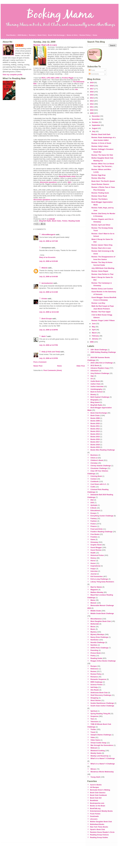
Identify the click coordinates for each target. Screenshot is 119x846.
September (96, 125)
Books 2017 (95, 442)
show (73, 176)
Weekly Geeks (96, 753)
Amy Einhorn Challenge (100, 373)
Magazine (94, 590)
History (93, 558)
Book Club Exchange (99, 413)
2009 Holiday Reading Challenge (103, 352)
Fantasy (94, 518)
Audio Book (95, 381)
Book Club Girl (96, 798)
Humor (93, 563)
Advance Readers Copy (100, 368)
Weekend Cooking (98, 751)
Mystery (94, 632)
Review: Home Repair (99, 271)
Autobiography (96, 389)
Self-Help (94, 687)
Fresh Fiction (95, 814)
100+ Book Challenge (99, 350)
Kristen (44, 299)
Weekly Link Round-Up (99, 756)
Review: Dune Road (99, 196)
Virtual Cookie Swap (98, 743)
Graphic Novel (96, 545)
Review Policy (96, 674)
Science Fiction (97, 685)
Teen (92, 719)
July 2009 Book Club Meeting (102, 268)
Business (94, 455)
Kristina (68, 78)
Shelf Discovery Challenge (101, 695)
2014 (92, 98)
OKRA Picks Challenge (99, 648)
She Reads (95, 690)
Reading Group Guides (99, 837)
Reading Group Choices (99, 835)
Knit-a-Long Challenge (99, 579)
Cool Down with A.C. (99, 484)
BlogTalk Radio (45, 221)
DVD (92, 503)
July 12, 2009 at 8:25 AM (48, 261)
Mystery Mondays (97, 634)
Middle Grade (96, 611)
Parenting (94, 650)
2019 (92, 83)
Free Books (95, 534)
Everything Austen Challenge (102, 516)
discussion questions (48, 182)
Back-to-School (97, 392)
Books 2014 (95, 434)
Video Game (95, 740)
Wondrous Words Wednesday (102, 772)
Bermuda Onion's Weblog (100, 790)
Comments (94, 74)
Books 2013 (95, 431)
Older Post (81, 366)
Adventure (95, 371)
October (95, 122)
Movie (93, 627)
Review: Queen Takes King (101, 245)
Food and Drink (97, 529)
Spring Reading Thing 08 (100, 714)
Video (93, 737)
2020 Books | (22, 35)
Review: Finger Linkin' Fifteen (103, 320)
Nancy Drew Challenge (99, 637)
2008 (92, 342)
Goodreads (94, 816)
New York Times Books (99, 827)
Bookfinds (94, 800)
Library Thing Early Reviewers (102, 582)
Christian (94, 463)
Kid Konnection (97, 576)
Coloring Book (96, 476)
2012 (92, 104)
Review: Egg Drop (98, 175)
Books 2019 (95, 447)
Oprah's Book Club (97, 829)
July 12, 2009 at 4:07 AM (48, 241)
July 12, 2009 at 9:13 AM (48, 292)
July (94, 131)
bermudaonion (47, 283)
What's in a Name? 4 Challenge (103, 764)
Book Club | (42, 35)
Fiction (64, 221)
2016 (92, 92)
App (92, 376)
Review (93, 671)
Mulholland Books (97, 824)
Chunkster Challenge (99, 468)
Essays (93, 513)
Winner (93, 769)
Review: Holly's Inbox (99, 146)
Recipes (94, 666)
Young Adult (95, 777)
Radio (65, 176)
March (94, 333)
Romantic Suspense (98, 679)
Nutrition (94, 645)
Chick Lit (94, 458)
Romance (94, 677)
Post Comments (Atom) (53, 370)
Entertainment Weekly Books (101, 811)
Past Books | (11, 35)
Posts (92, 70)
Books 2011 (95, 426)
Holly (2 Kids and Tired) (51, 352)
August (95, 128)
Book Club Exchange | (56, 35)
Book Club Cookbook (98, 795)
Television (94, 722)
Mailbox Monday (97, 592)
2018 (92, 86)
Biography (95, 400)
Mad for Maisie (96, 587)
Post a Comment (40, 362)
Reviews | (32, 35)
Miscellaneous (96, 619)
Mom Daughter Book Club (101, 621)
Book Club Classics (97, 793)
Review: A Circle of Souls (101, 143)
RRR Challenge (96, 682)
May (94, 327)
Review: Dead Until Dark (100, 134)
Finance (94, 526)
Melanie (45, 268)
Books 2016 (95, 439)
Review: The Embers (99, 199)
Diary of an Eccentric (47, 257)
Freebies (94, 537)
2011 (92, 107)
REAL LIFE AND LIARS (50, 78)
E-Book (93, 508)
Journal (93, 574)
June (94, 324)
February (95, 336)
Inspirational (95, 566)
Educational (95, 510)
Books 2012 (95, 429)
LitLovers (94, 819)
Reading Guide (74, 221)
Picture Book (96, 653)
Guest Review (96, 550)
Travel (93, 732)
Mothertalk (95, 624)
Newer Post (38, 366)
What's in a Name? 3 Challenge (103, 758)
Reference (94, 669)
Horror (93, 561)
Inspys (93, 569)
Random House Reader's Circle (102, 832)
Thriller (93, 729)
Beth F (44, 336)
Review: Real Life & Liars (45, 45)
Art (92, 379)
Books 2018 (95, 445)
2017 (92, 89)
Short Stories (96, 700)
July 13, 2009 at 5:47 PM (48, 345)
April (94, 330)
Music (93, 629)
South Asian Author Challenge (102, 706)
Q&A (69, 182)
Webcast (94, 748)
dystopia (94, 505)
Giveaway (94, 542)
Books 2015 (95, 437)
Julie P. (20, 45)
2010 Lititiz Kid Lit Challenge (102, 363)
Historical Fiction (97, 555)
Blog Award (95, 402)
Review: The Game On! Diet (102, 155)
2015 (92, 95)
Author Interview (97, 386)
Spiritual (94, 711)
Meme (93, 600)
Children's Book (97, 460)
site (76, 89)
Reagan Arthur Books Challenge (103, 661)
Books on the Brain (97, 806)
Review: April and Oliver (100, 225)
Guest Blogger (96, 547)
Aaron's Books (96, 785)
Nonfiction (95, 640)
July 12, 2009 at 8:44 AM (48, 276)
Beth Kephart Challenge (100, 397)
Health (93, 553)
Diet (92, 500)
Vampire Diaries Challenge (101, 735)
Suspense (94, 716)
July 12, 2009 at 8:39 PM (48, 330)
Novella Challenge (98, 642)
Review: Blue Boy (98, 178)
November (96, 119)
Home (95, 35)
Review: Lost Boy (98, 303)
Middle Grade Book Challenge (102, 613)
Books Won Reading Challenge (103, 450)
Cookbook (95, 481)
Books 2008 (95, 418)
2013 (92, 101)
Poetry (93, 656)
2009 (92, 113)
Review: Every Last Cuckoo (102, 289)
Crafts (93, 487)
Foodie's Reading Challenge (101, 532)
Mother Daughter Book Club (101, 822)
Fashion (94, 521)
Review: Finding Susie (100, 193)
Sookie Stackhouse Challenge (102, 703)
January (95, 339)
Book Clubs (56, 221)
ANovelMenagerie (48, 234)
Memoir (93, 603)
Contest (94, 479)
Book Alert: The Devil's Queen (103, 181)
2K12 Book (95, 365)
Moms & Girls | (72, 35)
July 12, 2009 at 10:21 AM (49, 312)
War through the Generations (102, 745)
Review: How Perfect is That (102, 274)
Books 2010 (95, 423)
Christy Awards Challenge (101, 466)
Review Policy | (85, 35)
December (96, 116)
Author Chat (95, 384)
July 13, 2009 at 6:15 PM (48, 358)
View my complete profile (12, 75)
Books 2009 (95, 421)
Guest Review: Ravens (100, 184)
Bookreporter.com (97, 803)
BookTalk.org (95, 808)
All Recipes (94, 787)
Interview (94, 571)
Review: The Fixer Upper (101, 312)
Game (93, 539)
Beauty (93, 394)
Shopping (94, 698)
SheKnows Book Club (99, 693)
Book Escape (47, 319)
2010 (92, 110)
